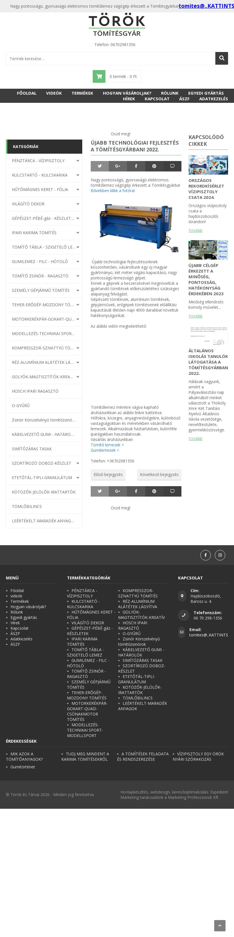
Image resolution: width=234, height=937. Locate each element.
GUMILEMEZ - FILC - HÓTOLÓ (40, 261)
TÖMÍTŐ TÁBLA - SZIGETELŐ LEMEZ (44, 247)
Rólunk (170, 93)
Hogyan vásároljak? (127, 93)
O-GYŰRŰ (21, 405)
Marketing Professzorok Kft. (193, 797)
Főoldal (26, 93)
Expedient (219, 792)
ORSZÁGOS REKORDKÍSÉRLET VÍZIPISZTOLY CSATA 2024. (206, 188)
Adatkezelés (213, 98)
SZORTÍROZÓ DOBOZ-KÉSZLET (41, 463)
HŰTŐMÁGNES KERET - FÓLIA (40, 189)
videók (54, 93)
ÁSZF (184, 98)
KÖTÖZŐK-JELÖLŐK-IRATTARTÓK (43, 492)
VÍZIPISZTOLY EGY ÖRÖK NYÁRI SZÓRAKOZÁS (198, 756)
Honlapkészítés (134, 792)
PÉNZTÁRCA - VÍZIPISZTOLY (38, 160)
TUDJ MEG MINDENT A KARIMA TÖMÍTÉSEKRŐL (85, 756)
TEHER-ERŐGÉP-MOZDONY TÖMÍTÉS (44, 304)
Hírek (129, 98)
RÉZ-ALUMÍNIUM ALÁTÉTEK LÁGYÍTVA (44, 362)
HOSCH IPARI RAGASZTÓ (35, 391)
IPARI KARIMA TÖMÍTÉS (34, 232)
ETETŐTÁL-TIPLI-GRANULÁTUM (42, 477)
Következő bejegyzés (159, 474)
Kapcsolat (157, 98)
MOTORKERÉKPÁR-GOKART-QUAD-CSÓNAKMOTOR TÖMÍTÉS (44, 319)
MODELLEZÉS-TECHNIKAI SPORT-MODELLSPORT (44, 333)
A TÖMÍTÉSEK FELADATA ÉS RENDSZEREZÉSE (143, 756)
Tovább (195, 230)
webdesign (160, 792)
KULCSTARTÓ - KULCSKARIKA (40, 175)
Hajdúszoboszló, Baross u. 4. (205, 598)
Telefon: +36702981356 (112, 461)
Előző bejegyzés (108, 474)
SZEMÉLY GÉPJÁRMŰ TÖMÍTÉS (41, 290)
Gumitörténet (22, 766)
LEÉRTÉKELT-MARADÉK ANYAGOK (44, 520)
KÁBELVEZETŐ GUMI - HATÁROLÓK (44, 434)
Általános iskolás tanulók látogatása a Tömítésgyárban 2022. (208, 362)
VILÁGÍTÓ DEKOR (28, 203)
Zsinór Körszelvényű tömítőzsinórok (44, 420)
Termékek (82, 93)
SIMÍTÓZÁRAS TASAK (32, 448)
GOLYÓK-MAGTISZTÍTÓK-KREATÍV (44, 376)
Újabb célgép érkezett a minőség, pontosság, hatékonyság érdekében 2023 (206, 279)
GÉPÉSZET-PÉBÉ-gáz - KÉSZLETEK (44, 218)
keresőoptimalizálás (190, 792)
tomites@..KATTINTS (208, 635)
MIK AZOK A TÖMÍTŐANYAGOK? (24, 756)
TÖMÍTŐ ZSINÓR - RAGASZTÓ (40, 276)
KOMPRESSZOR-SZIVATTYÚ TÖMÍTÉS (44, 348)
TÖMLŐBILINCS (27, 506)
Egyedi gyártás (206, 93)
